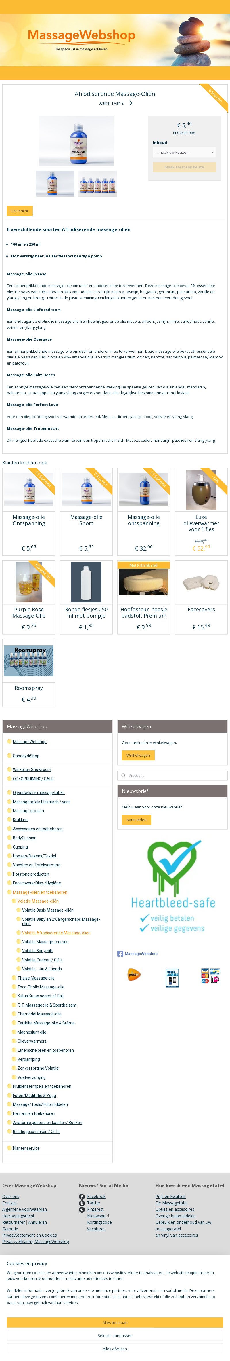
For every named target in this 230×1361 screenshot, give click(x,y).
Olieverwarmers (32, 1041)
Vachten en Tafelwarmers (36, 865)
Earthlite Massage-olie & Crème (46, 1023)
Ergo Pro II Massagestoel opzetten (111, 1283)
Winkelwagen (138, 755)
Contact (9, 1203)
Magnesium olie (32, 1032)
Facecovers (201, 609)
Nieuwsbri (96, 1215)
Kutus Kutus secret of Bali (41, 996)
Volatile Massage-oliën (38, 901)
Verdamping (29, 1059)
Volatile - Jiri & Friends (42, 969)
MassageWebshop (30, 741)
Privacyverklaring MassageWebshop (35, 1241)
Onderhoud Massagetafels (104, 1270)
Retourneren (14, 1222)
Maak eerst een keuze (184, 167)
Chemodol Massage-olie (40, 1014)
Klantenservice (26, 1148)
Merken (9, 1289)
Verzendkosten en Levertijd (27, 1270)
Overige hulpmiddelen (176, 1215)
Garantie (10, 1228)
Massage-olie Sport (86, 520)
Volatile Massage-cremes (45, 941)
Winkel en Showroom (32, 769)
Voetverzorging (32, 1077)
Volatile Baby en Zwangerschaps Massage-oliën (61, 921)
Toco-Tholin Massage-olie (41, 987)
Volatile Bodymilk (37, 950)
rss (149, 1350)
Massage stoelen (28, 810)
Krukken (20, 819)
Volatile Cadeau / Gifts (42, 960)
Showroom (12, 1276)
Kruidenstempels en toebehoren (42, 1086)
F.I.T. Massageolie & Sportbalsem (47, 1005)
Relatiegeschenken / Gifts (36, 1131)
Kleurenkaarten (93, 1302)
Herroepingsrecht (18, 1215)
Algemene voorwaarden (24, 1209)
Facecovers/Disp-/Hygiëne (37, 883)
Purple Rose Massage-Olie (28, 612)
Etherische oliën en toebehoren (46, 1050)
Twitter (93, 1203)
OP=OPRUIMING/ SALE (33, 779)
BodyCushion (25, 838)
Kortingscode (99, 1222)
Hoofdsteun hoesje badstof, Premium (143, 612)
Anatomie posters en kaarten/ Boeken (47, 1122)
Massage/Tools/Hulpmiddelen (40, 1104)
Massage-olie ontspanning (144, 520)
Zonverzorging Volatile (38, 1068)
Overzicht (20, 210)
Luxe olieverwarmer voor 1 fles (201, 523)
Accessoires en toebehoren (38, 829)
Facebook (96, 1196)
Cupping (20, 847)
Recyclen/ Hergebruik (21, 1296)
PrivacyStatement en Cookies (29, 1235)
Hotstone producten (31, 874)
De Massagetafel (171, 1203)
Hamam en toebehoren (34, 1113)
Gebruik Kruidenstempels (25, 1283)
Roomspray (29, 688)
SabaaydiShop (26, 755)
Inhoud (160, 142)
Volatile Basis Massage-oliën (48, 910)
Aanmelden (136, 819)
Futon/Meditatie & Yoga (34, 1095)
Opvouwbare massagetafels (39, 792)
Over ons (10, 1196)
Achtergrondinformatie (100, 1315)
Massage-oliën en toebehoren (40, 892)
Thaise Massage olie (36, 978)
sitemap (137, 1350)
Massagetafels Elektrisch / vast (41, 802)
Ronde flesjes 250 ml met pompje (86, 612)
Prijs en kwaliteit (171, 1196)
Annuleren (37, 1222)
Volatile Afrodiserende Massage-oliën (56, 933)
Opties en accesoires (175, 1209)
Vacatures (96, 1228)
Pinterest (95, 1209)
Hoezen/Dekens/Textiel (34, 856)
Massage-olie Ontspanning (29, 520)
